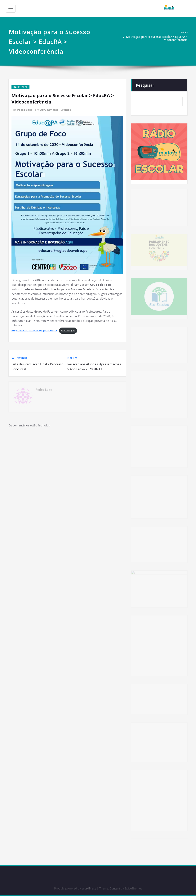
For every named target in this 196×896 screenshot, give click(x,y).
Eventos (65, 110)
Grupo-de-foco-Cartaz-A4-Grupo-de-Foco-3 (34, 330)
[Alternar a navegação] (11, 9)
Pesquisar (145, 84)
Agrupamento (49, 110)
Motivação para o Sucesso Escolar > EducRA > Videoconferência (157, 38)
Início (184, 32)
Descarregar (68, 330)
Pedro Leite (24, 110)
